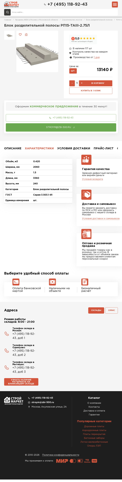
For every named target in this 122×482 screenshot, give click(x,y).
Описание (12, 149)
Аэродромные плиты (94, 433)
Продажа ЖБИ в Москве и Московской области (36, 20)
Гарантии (94, 417)
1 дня (97, 58)
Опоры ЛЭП (94, 448)
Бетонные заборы (94, 441)
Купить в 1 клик (91, 92)
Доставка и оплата (94, 413)
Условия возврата (92, 181)
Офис (111, 312)
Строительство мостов (72, 20)
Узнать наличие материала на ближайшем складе (21, 384)
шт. (73, 71)
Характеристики (39, 149)
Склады (95, 312)
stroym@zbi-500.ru (43, 405)
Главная (7, 20)
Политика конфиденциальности (60, 458)
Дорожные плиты (94, 429)
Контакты (94, 409)
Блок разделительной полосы (99, 20)
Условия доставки (73, 149)
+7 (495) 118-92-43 (65, 4)
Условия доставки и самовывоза (101, 220)
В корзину (98, 84)
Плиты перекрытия (94, 437)
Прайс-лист (104, 149)
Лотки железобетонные (94, 444)
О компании (94, 406)
